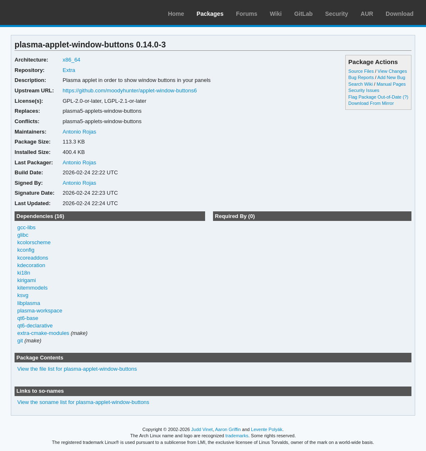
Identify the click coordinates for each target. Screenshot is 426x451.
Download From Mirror (371, 103)
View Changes (392, 71)
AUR (367, 13)
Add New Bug (391, 77)
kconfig (26, 250)
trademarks (236, 435)
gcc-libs (26, 227)
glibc (23, 235)
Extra (68, 70)
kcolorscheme (34, 242)
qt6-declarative (35, 325)
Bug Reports (361, 77)
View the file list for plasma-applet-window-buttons (77, 369)
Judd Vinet (202, 429)
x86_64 (71, 60)
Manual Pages (391, 84)
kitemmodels (32, 288)
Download (400, 13)
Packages (210, 13)
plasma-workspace (39, 310)
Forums (246, 13)
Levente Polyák (266, 429)
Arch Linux (45, 12)
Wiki (276, 13)
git (20, 340)
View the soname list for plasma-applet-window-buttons (83, 402)
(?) (405, 96)
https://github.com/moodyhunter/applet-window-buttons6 (129, 90)
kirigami (26, 280)
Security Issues (363, 90)
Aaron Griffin (228, 429)
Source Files (361, 71)
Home (176, 13)
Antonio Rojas (79, 132)
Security (336, 13)
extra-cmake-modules (43, 333)
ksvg (23, 295)
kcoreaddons (32, 258)
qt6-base (28, 318)
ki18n (23, 273)
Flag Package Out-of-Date (374, 96)
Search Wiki (360, 84)
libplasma (28, 303)
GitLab (303, 13)
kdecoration (31, 265)
